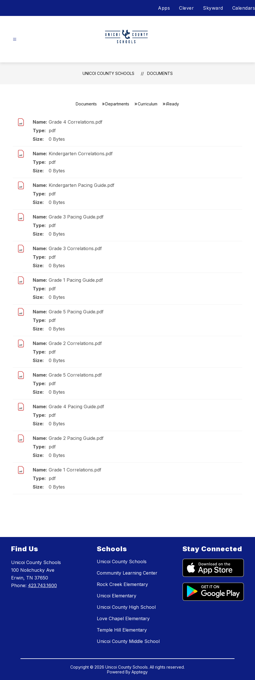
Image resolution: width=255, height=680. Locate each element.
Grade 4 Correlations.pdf (75, 122)
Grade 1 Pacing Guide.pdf (76, 280)
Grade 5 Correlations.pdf (75, 375)
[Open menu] (14, 39)
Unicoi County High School (126, 607)
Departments (117, 103)
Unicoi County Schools (108, 73)
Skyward (213, 8)
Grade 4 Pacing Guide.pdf (76, 406)
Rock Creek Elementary (122, 584)
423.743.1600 (42, 585)
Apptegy (139, 671)
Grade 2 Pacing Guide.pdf (76, 438)
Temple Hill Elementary (122, 630)
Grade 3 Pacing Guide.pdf (76, 217)
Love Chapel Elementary (123, 618)
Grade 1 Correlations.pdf (75, 470)
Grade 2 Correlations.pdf (75, 343)
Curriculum (147, 103)
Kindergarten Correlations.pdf (81, 153)
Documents (160, 73)
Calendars (243, 8)
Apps (164, 8)
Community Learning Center (127, 573)
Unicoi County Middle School (128, 641)
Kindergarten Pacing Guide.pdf (81, 185)
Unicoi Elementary (116, 596)
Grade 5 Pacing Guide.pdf (76, 312)
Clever (186, 8)
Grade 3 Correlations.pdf (75, 248)
